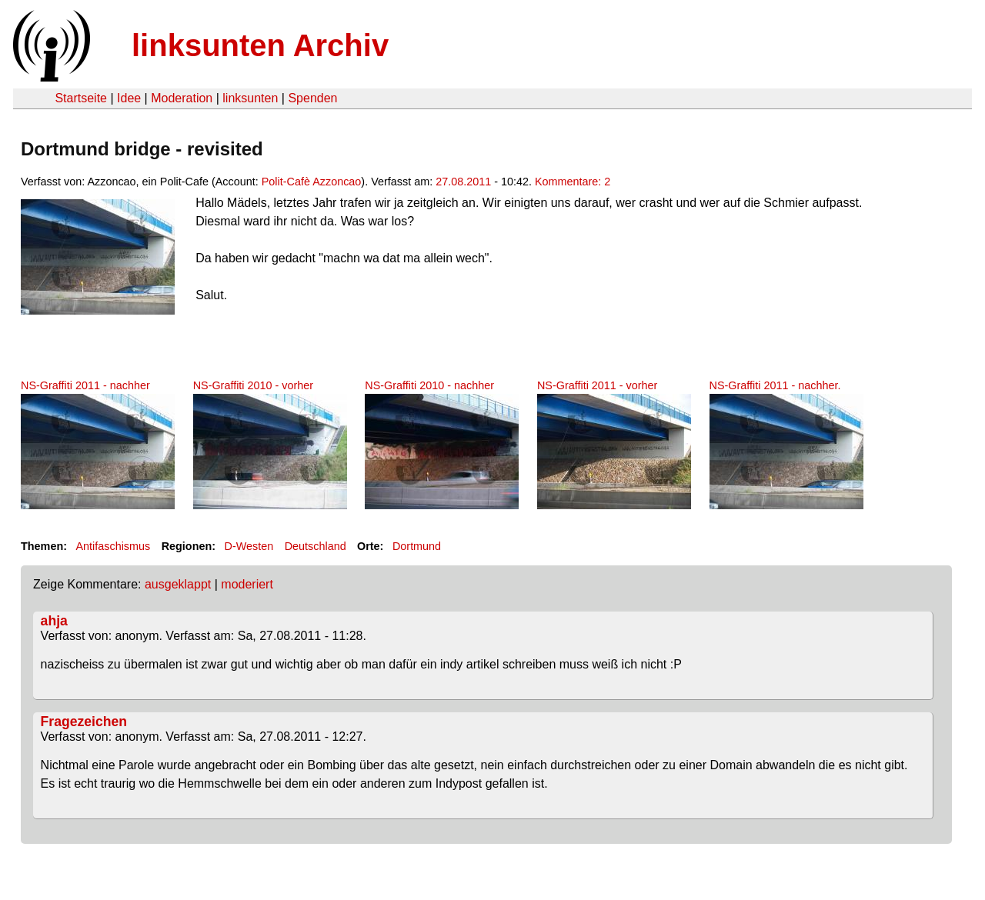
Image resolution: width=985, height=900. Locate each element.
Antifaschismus (112, 546)
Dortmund (416, 546)
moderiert (247, 584)
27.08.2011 (463, 181)
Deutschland (315, 546)
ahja (54, 620)
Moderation (181, 98)
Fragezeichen (84, 721)
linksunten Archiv (260, 45)
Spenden (312, 98)
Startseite (81, 98)
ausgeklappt (178, 584)
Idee (129, 98)
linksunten (250, 98)
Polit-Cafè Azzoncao (312, 181)
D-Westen (249, 546)
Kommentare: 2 (572, 181)
